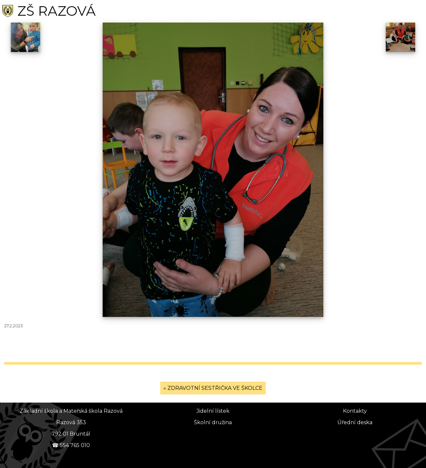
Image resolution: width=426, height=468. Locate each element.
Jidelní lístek (213, 411)
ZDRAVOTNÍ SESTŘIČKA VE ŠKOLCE (215, 388)
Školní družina (213, 422)
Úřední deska (354, 422)
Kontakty (355, 411)
